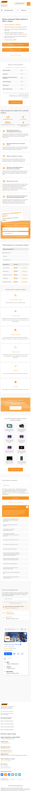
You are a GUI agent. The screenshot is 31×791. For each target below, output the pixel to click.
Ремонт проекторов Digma (7, 726)
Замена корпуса (6, 85)
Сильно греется (6, 267)
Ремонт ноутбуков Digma (7, 721)
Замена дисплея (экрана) (7, 88)
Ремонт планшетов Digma (7, 724)
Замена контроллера (6, 70)
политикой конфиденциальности (21, 236)
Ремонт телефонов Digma (7, 729)
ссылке (6, 714)
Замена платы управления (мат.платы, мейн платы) (10, 78)
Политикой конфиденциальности (15, 603)
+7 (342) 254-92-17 (20, 3)
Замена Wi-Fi (5, 73)
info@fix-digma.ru (5, 748)
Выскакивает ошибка (7, 281)
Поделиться (2, 774)
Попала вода (5, 278)
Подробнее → (25, 267)
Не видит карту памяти (7, 274)
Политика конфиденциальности (15, 785)
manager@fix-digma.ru (6, 751)
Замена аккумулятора (7, 81)
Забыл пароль (6, 271)
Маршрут (8, 654)
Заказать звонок (15, 408)
